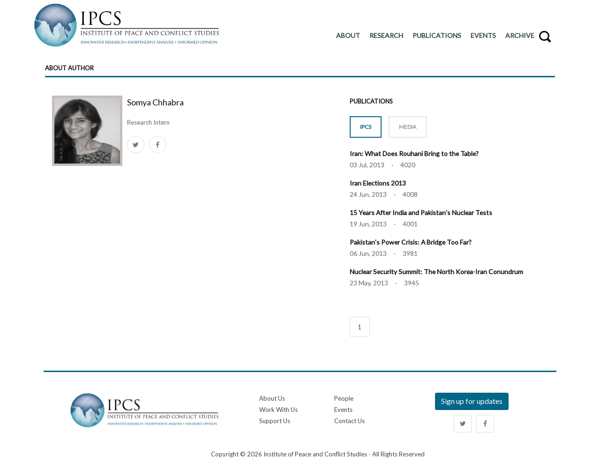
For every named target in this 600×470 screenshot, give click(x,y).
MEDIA (407, 126)
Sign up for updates (471, 399)
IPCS (365, 126)
